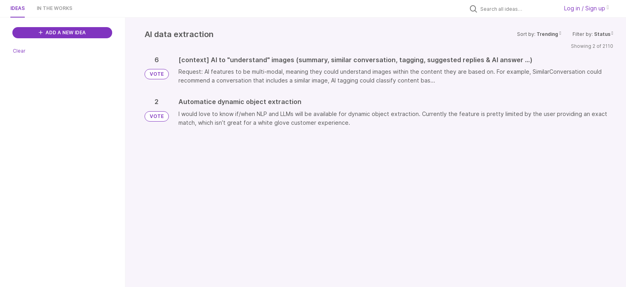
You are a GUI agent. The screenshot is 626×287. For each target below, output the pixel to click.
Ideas (17, 8)
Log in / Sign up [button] (586, 8)
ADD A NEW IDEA (62, 32)
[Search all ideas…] (517, 9)
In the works (54, 8)
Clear (19, 51)
